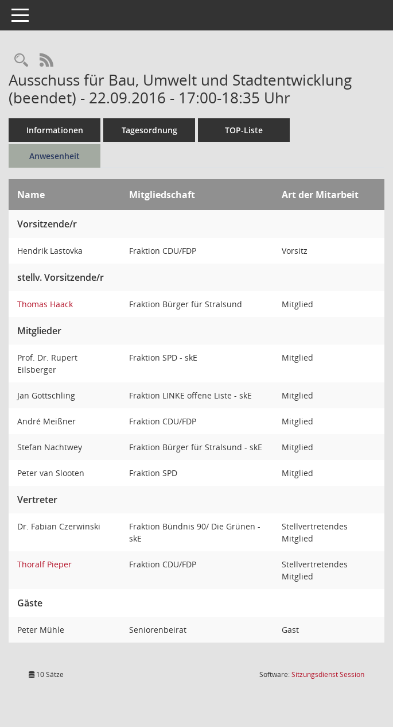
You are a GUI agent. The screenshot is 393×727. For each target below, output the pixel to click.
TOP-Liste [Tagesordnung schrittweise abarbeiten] (244, 130)
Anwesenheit (54, 155)
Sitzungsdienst (327, 674)
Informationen (54, 130)
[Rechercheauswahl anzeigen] (21, 60)
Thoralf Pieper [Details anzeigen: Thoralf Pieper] (44, 564)
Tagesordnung (149, 130)
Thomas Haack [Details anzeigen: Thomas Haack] (45, 304)
